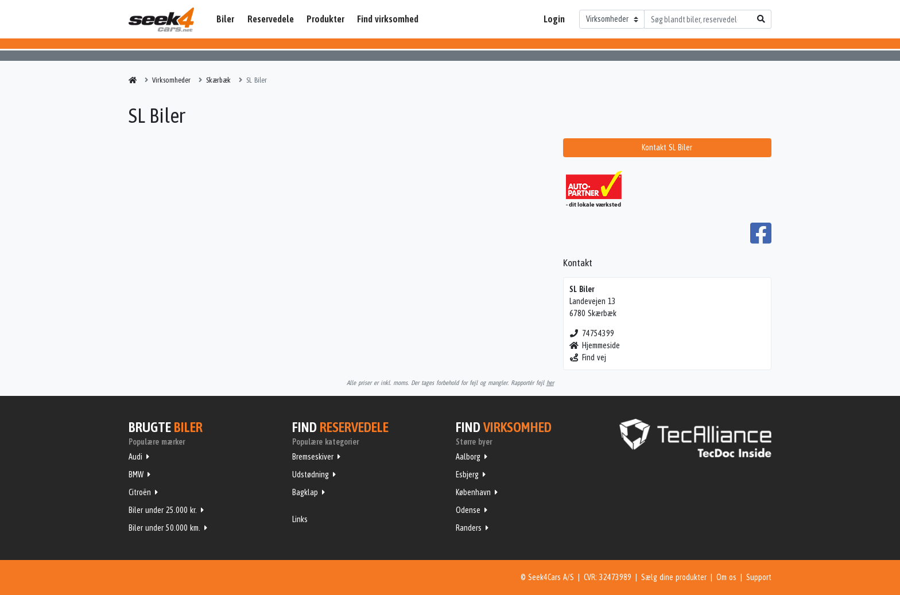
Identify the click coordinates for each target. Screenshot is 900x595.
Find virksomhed (387, 19)
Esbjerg (467, 474)
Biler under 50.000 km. (164, 527)
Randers (469, 527)
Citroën (140, 492)
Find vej (588, 357)
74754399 (592, 333)
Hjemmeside (594, 345)
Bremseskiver (312, 456)
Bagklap (305, 492)
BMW (136, 474)
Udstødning (310, 474)
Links (300, 519)
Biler (225, 19)
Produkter (325, 19)
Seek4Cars (161, 19)
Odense (468, 510)
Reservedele (270, 19)
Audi (135, 456)
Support (758, 577)
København (473, 492)
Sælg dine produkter (674, 577)
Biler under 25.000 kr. (163, 510)
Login (554, 19)
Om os (726, 577)
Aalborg (468, 456)
